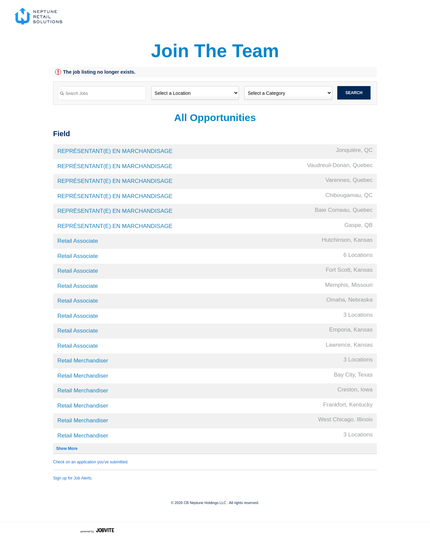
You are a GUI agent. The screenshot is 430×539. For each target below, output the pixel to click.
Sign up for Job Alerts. (72, 478)
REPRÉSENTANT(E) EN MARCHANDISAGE (115, 151)
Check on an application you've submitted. (90, 462)
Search (353, 92)
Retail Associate (77, 241)
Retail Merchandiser (82, 360)
